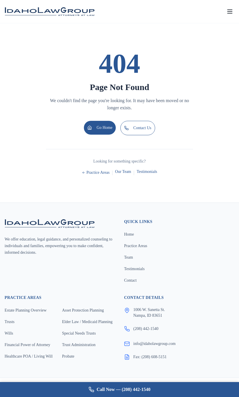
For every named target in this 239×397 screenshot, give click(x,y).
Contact (130, 280)
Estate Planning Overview (26, 310)
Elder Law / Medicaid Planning (87, 322)
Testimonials (147, 171)
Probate (68, 356)
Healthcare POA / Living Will (29, 356)
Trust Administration (79, 345)
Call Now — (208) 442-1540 (119, 389)
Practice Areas (95, 172)
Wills (9, 333)
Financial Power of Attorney (27, 345)
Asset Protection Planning (83, 310)
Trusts (10, 322)
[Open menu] (230, 11)
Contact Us (137, 128)
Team (128, 257)
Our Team (123, 171)
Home (129, 234)
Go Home (99, 127)
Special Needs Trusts (79, 333)
